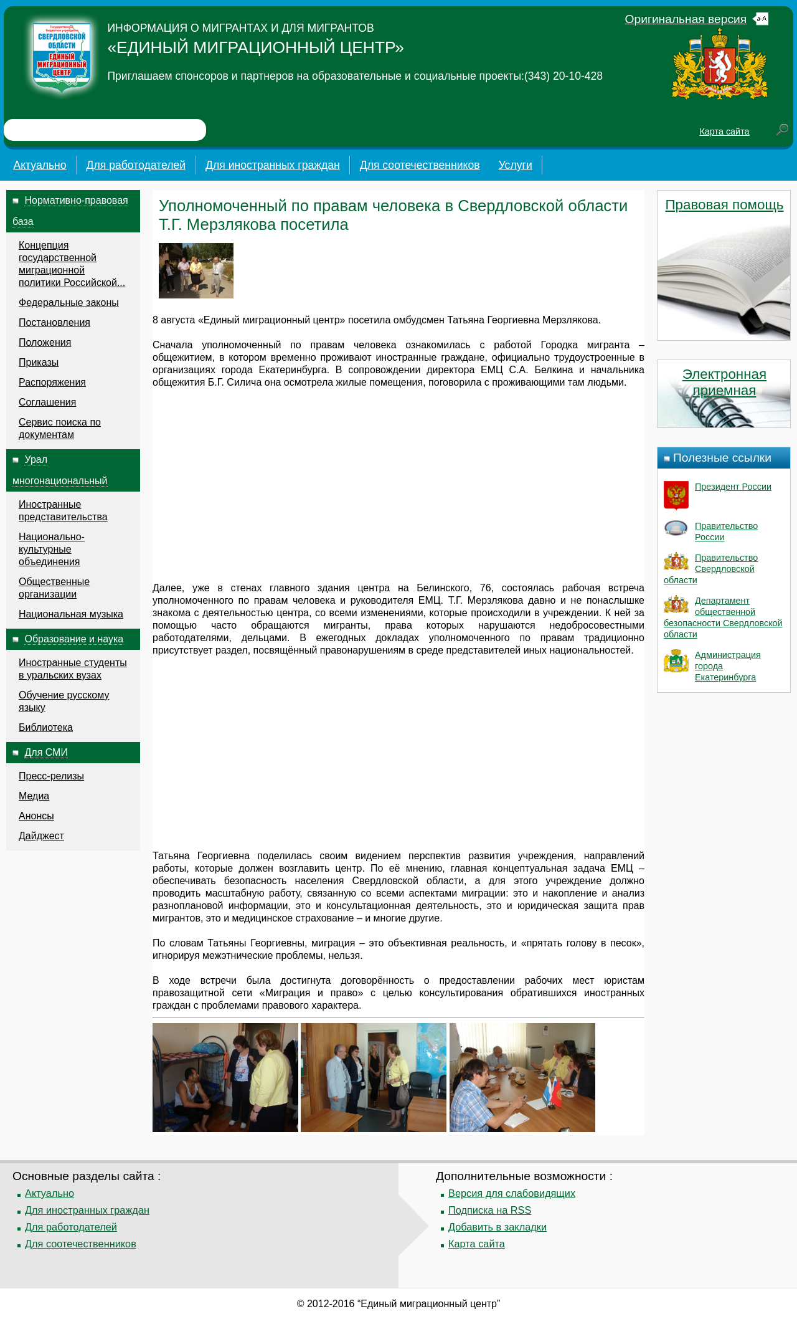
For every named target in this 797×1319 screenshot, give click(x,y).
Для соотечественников (420, 165)
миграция (333, 943)
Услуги (515, 165)
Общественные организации (54, 587)
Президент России (733, 487)
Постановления (54, 322)
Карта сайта (724, 131)
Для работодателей (136, 165)
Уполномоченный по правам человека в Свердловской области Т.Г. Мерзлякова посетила (393, 215)
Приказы (39, 362)
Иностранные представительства (63, 510)
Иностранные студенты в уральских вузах (73, 668)
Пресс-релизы (51, 776)
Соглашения (47, 402)
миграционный (276, 320)
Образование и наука (73, 639)
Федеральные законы (69, 302)
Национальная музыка (71, 614)
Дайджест (41, 836)
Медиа (34, 796)
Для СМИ (45, 752)
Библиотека (46, 727)
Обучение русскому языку (64, 701)
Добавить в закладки (497, 1226)
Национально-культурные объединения (52, 549)
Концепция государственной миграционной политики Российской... (72, 264)
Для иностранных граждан (272, 165)
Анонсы (36, 816)
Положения (45, 342)
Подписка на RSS (489, 1210)
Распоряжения (52, 382)
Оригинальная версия (686, 19)
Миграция (288, 993)
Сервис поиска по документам (60, 428)
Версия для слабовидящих (511, 1193)
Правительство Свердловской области (711, 569)
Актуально (39, 165)
